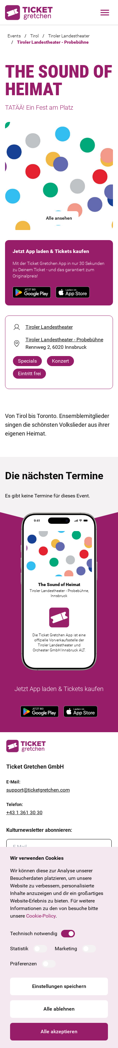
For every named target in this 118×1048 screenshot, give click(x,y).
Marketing (66, 949)
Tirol (34, 35)
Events (14, 35)
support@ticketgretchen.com (38, 790)
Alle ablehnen (59, 1009)
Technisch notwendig (33, 933)
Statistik (19, 949)
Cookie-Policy (41, 916)
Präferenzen (23, 964)
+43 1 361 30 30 (24, 812)
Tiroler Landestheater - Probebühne (53, 42)
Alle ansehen (59, 218)
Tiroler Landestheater (69, 35)
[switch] (68, 933)
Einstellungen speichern (59, 986)
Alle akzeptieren (59, 1031)
